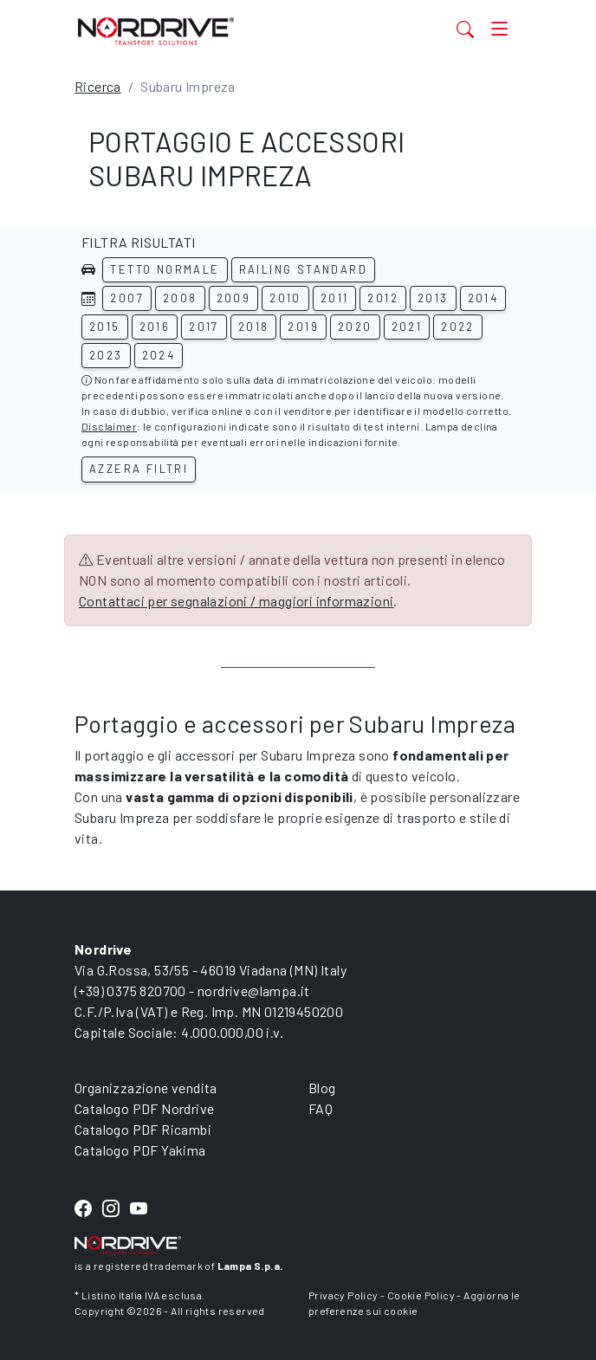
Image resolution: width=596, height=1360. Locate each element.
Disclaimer (109, 426)
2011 (335, 298)
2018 (253, 327)
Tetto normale (164, 269)
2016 (155, 327)
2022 (458, 327)
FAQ (320, 1108)
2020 (355, 327)
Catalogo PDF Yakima (140, 1150)
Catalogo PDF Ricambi (142, 1129)
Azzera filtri (138, 469)
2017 (204, 327)
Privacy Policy (343, 1295)
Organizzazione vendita (145, 1087)
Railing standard (303, 269)
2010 (285, 298)
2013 (433, 298)
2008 (180, 298)
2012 (382, 298)
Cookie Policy (421, 1295)
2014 (483, 298)
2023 (106, 355)
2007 (127, 298)
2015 (104, 327)
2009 (234, 298)
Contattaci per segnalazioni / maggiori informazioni (236, 601)
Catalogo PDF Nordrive (144, 1108)
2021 (407, 327)
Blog (322, 1087)
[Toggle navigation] (499, 29)
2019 (303, 327)
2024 (159, 355)
